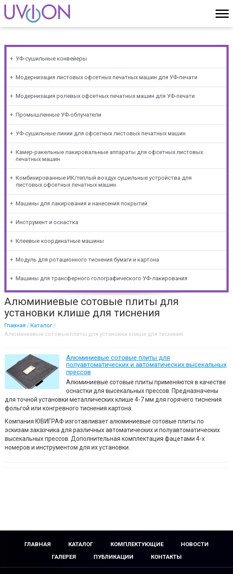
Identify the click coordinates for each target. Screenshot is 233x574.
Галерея (64, 557)
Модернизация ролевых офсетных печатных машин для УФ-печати (105, 96)
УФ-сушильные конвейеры (51, 58)
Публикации (113, 557)
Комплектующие (136, 544)
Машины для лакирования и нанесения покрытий (81, 203)
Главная (15, 325)
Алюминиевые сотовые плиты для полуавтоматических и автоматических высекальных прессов (146, 365)
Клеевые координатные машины (60, 241)
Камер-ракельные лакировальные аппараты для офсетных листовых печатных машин (109, 155)
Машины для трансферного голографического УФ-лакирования (101, 278)
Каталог (41, 325)
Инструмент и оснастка (47, 222)
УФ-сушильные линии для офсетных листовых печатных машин (101, 133)
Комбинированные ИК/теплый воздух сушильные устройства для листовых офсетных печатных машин (104, 181)
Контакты (166, 557)
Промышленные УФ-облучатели (58, 114)
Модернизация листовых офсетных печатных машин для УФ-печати (106, 77)
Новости (195, 544)
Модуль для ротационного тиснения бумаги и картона (87, 259)
